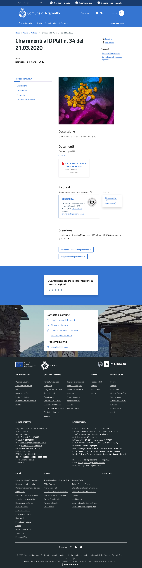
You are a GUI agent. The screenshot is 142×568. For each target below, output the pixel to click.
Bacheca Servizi (21, 506)
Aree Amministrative (23, 385)
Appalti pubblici (50, 393)
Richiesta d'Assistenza (24, 503)
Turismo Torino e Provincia (82, 484)
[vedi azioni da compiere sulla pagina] (107, 43)
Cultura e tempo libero (52, 404)
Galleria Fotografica (118, 393)
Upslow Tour (76, 495)
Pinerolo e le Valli (50, 503)
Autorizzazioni (49, 397)
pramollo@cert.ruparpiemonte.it (33, 442)
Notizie (34, 32)
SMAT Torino (49, 506)
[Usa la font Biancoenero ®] (60, 3)
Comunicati (95, 389)
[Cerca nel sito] (121, 13)
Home (17, 32)
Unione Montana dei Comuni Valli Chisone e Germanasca (94, 491)
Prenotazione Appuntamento (26, 495)
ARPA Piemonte (50, 484)
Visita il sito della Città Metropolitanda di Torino (90, 503)
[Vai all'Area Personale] (109, 3)
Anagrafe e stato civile (53, 389)
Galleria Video (115, 397)
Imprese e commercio (75, 381)
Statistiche (19, 533)
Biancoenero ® (80, 561)
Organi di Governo (22, 381)
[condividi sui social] (107, 39)
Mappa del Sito (21, 537)
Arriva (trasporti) (50, 487)
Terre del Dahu (77, 480)
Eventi (113, 381)
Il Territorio (114, 389)
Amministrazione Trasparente (26, 480)
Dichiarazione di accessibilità (26, 484)
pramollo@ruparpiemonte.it (73, 213)
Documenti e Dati (22, 393)
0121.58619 (77, 208)
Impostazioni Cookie (23, 521)
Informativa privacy (23, 514)
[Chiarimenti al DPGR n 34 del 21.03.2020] (63, 163)
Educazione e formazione (54, 408)
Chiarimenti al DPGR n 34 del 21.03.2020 (75, 165)
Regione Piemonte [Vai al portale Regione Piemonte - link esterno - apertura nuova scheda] (24, 3)
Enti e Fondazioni (22, 397)
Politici (18, 404)
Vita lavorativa (73, 408)
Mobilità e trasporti (74, 385)
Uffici (17, 389)
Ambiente (48, 385)
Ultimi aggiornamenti (23, 529)
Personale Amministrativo (25, 400)
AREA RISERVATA (69, 564)
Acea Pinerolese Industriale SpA (56, 480)
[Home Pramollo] (40, 13)
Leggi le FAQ (20, 491)
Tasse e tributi (96, 381)
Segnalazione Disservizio (25, 499)
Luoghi (113, 385)
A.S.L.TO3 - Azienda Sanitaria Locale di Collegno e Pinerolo (67, 491)
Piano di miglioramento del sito (27, 487)
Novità (25, 32)
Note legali (19, 518)
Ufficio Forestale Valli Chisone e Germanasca (89, 487)
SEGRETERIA (68, 199)
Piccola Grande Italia (52, 499)
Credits (18, 525)
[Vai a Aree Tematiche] (84, 3)
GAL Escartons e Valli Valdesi (55, 495)
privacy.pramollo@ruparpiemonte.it (91, 462)
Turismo (70, 404)
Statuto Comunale (22, 510)
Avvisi (93, 393)
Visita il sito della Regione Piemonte (86, 506)
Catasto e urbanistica (52, 400)
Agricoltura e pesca (51, 381)
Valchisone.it (77, 499)
